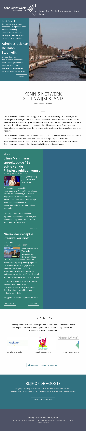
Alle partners (33, 365)
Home (41, 11)
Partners (59, 11)
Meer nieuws (10, 303)
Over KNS (49, 11)
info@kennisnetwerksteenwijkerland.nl (53, 420)
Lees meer (21, 77)
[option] (14, 346)
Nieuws (76, 11)
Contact (42, 14)
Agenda (67, 11)
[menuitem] (41, 11)
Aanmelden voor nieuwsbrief (43, 399)
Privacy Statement (43, 423)
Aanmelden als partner (49, 365)
